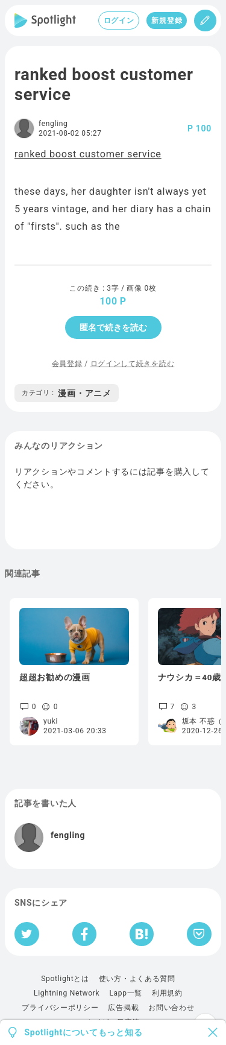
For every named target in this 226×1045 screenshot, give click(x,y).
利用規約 (167, 993)
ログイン (119, 20)
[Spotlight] (45, 20)
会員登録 (67, 363)
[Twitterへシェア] (26, 934)
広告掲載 (123, 1007)
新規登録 (166, 20)
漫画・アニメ (66, 393)
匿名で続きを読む (113, 327)
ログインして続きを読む (132, 363)
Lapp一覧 (125, 993)
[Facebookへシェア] (84, 934)
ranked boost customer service (88, 154)
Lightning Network (66, 993)
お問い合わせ (171, 1007)
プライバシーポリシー (60, 1007)
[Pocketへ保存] (199, 934)
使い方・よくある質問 (137, 978)
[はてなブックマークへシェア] (142, 934)
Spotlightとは (65, 978)
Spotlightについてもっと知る (84, 1032)
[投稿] (205, 20)
